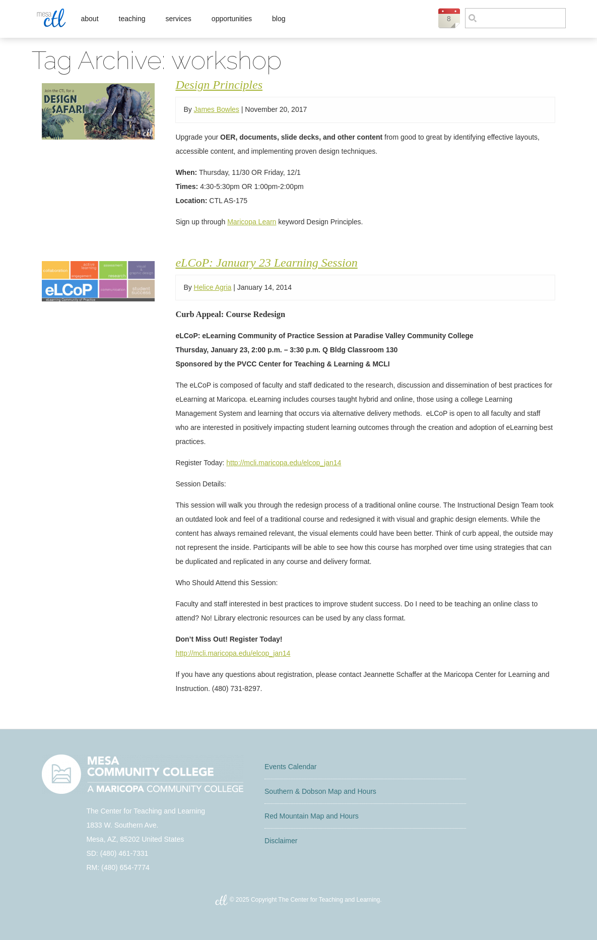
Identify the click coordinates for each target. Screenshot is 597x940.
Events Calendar (290, 767)
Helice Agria (213, 287)
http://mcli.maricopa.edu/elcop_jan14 (283, 463)
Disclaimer (280, 841)
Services (178, 19)
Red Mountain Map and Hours (311, 816)
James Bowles (216, 109)
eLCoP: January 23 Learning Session (266, 262)
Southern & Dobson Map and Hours (320, 791)
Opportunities (232, 19)
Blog (278, 19)
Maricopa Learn (251, 222)
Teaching (132, 19)
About (90, 19)
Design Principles (218, 84)
